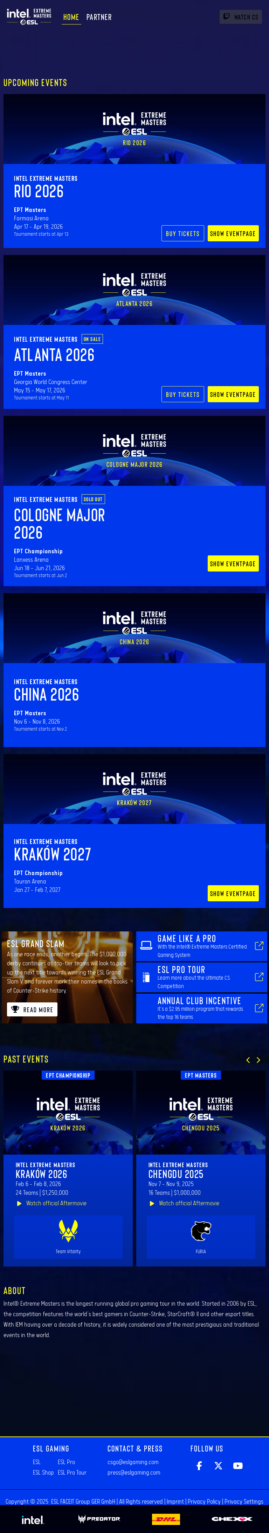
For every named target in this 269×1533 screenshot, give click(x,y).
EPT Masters (201, 1075)
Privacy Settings (244, 1501)
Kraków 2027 (53, 853)
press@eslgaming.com (134, 1472)
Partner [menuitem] (99, 17)
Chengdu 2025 (176, 1173)
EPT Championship (68, 1075)
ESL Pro (66, 1462)
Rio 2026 (39, 190)
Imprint (175, 1501)
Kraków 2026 (42, 1173)
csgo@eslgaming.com (133, 1462)
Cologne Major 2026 (59, 523)
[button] (248, 1060)
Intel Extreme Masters (46, 178)
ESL (37, 1462)
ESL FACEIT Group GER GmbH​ (83, 1501)
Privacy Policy (204, 1501)
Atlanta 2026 (54, 353)
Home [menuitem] (71, 17)
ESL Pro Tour (72, 1472)
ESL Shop (43, 1472)
